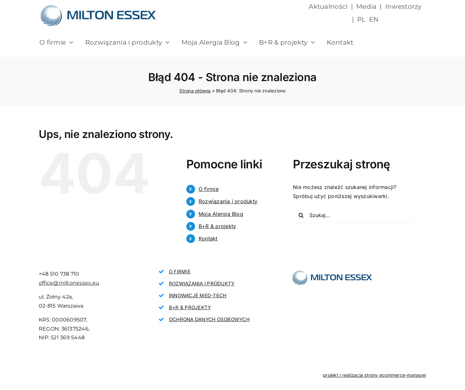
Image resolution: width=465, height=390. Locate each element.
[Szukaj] (301, 215)
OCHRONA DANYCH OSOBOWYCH (209, 319)
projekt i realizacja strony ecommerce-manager (374, 375)
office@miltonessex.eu (69, 283)
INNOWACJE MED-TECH (197, 295)
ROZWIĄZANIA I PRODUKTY (201, 283)
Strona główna (195, 90)
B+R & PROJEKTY (190, 307)
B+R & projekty (217, 226)
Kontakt (208, 238)
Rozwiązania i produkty (228, 201)
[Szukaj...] (354, 215)
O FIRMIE (180, 272)
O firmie (209, 189)
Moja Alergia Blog (221, 214)
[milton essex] (98, 6)
